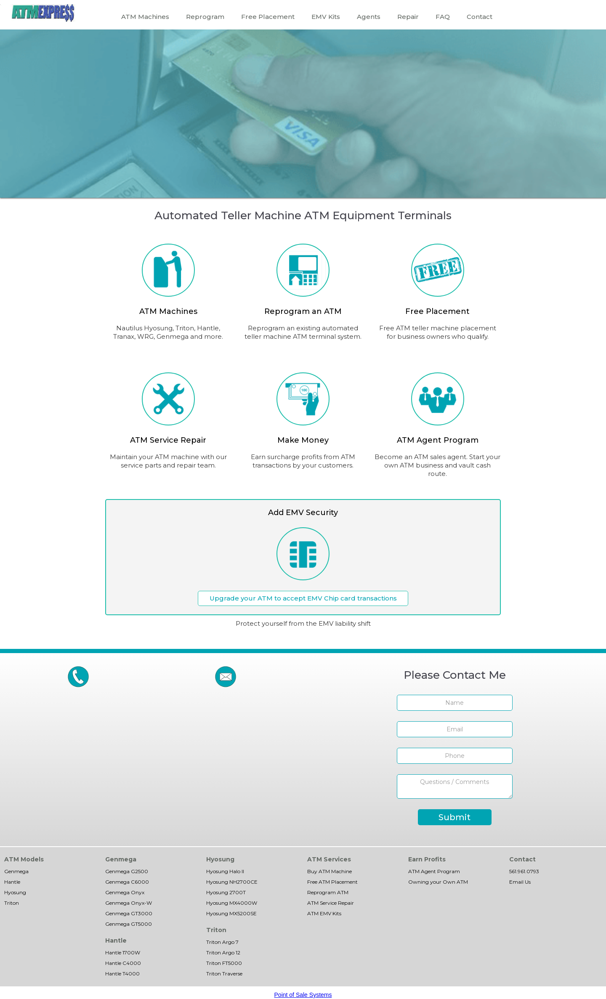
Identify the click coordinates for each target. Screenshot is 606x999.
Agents (368, 17)
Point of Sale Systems (303, 994)
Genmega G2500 (126, 871)
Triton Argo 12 (223, 952)
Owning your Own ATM (438, 882)
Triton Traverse (224, 973)
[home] (43, 13)
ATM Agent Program (434, 871)
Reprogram (205, 17)
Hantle (12, 882)
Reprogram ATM (327, 892)
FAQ (443, 17)
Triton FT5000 (224, 963)
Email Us (520, 882)
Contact (479, 17)
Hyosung (15, 892)
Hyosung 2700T (226, 892)
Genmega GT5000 (128, 924)
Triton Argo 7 (222, 942)
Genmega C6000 (127, 882)
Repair (408, 17)
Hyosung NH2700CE (232, 882)
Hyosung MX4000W (231, 903)
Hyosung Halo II (225, 871)
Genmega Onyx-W (128, 903)
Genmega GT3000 (128, 913)
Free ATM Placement (332, 882)
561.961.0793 (524, 871)
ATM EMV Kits (324, 913)
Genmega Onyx (124, 892)
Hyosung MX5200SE (231, 913)
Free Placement (268, 17)
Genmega (16, 871)
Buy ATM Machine (329, 871)
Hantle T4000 (122, 973)
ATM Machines (145, 17)
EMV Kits (325, 17)
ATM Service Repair (330, 903)
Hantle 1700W (122, 952)
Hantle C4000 (123, 963)
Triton (11, 903)
